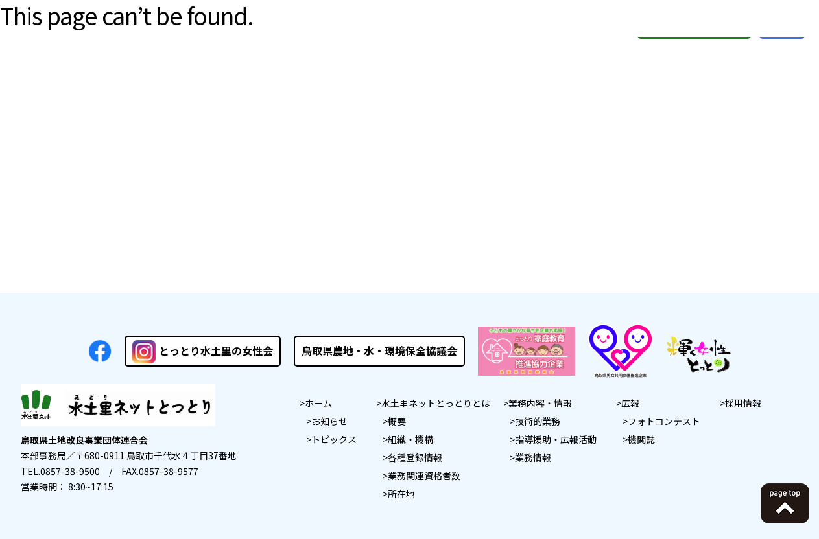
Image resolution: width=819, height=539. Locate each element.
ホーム (318, 402)
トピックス (334, 439)
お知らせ (329, 421)
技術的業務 (537, 421)
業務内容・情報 (540, 402)
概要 (397, 421)
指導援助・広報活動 (556, 439)
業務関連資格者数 (424, 475)
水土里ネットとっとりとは (435, 402)
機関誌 (641, 439)
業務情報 (533, 457)
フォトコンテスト (664, 421)
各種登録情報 (415, 457)
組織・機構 (410, 439)
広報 (630, 402)
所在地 (401, 493)
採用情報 (743, 402)
